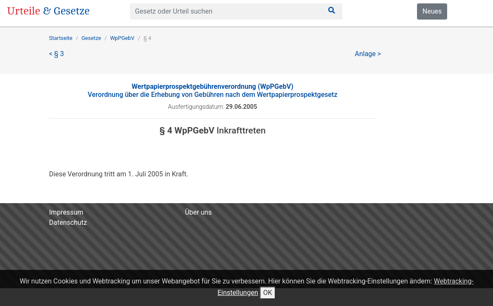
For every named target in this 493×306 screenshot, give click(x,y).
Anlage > (368, 54)
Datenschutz (68, 222)
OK (267, 293)
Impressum (66, 212)
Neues (432, 11)
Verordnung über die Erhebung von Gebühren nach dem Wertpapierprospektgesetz (213, 90)
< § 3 (56, 54)
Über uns (198, 212)
